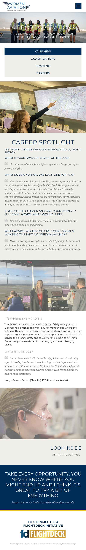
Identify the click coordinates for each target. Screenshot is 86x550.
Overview (43, 51)
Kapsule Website (46, 544)
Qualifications (43, 58)
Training (43, 66)
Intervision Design (69, 544)
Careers (43, 73)
